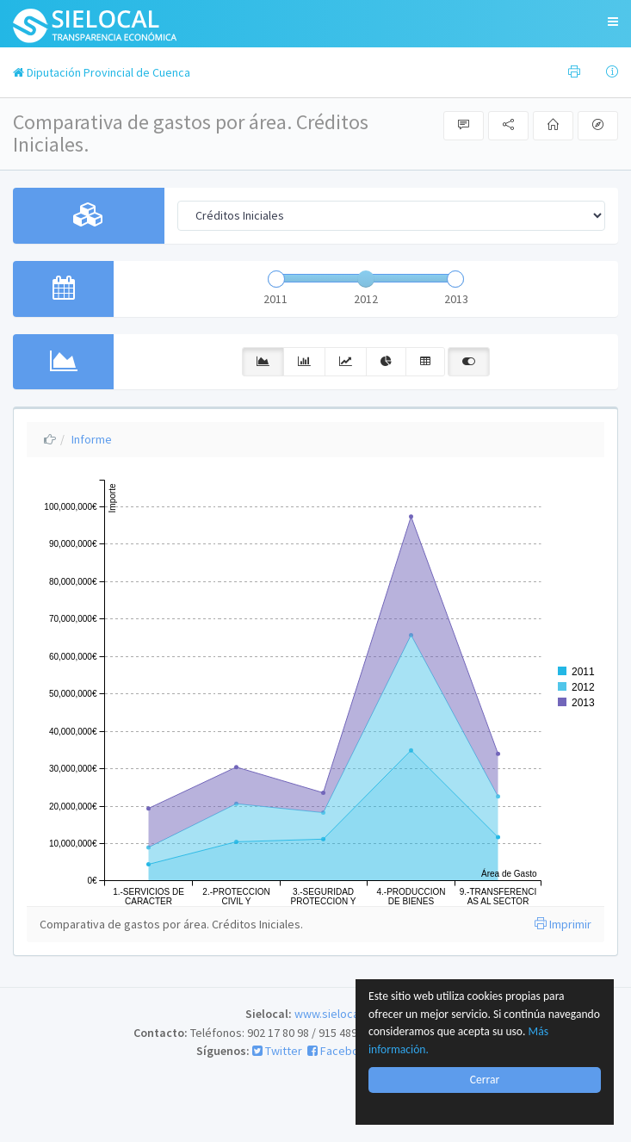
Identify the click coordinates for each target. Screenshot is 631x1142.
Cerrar (484, 1079)
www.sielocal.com (340, 1013)
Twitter (277, 1050)
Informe (91, 439)
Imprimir (563, 924)
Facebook (339, 1050)
